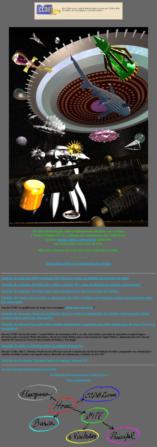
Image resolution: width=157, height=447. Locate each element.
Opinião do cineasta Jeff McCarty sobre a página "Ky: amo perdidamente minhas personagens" (71, 284)
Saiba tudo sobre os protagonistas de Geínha (78, 263)
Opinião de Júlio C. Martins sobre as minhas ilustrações (42, 346)
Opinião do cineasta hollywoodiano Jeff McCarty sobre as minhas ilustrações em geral (65, 278)
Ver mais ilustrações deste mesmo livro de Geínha (28, 369)
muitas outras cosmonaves (76, 239)
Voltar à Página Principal (78, 380)
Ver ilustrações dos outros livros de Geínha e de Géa (78, 374)
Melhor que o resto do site (79, 307)
